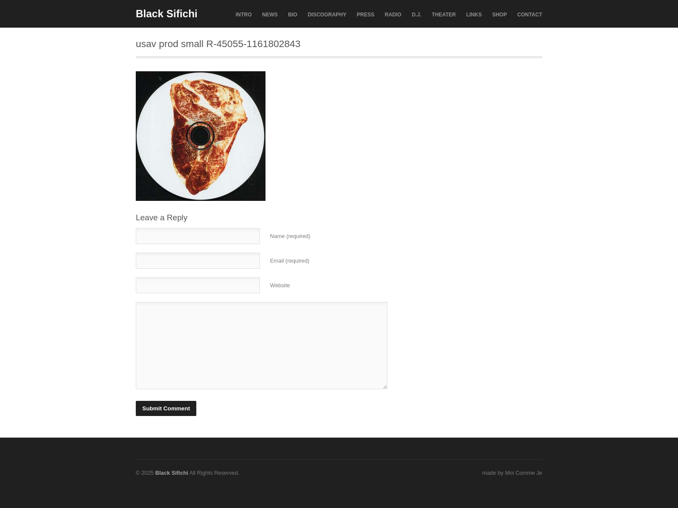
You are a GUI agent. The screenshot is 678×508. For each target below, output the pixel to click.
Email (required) (290, 260)
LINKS (474, 15)
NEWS (270, 15)
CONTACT (529, 15)
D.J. (416, 15)
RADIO (393, 15)
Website (280, 285)
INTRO (244, 15)
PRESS (365, 15)
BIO (292, 15)
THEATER (444, 15)
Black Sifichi (167, 13)
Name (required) (290, 236)
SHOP (499, 15)
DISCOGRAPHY (327, 15)
